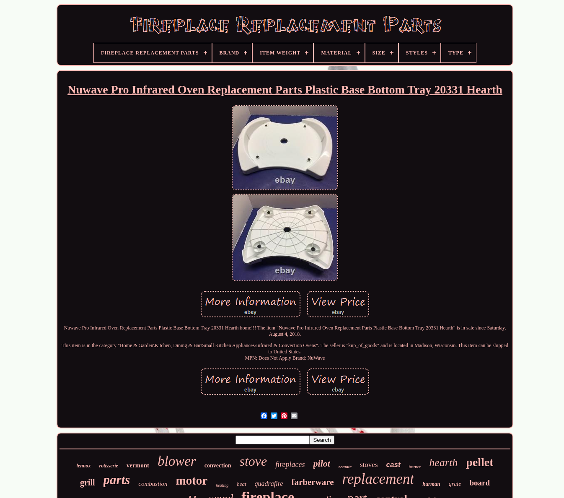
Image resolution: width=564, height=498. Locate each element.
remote (345, 466)
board (479, 482)
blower (177, 461)
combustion (152, 483)
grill (87, 482)
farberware (312, 482)
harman (431, 484)
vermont (138, 465)
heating (222, 485)
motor (191, 480)
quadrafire (269, 483)
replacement (378, 479)
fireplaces (290, 464)
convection (217, 465)
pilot (321, 463)
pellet (479, 462)
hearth (443, 462)
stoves (369, 465)
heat (241, 484)
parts (116, 479)
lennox (84, 466)
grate (455, 484)
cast (393, 465)
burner (415, 466)
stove (253, 461)
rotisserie (108, 466)
